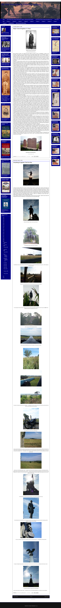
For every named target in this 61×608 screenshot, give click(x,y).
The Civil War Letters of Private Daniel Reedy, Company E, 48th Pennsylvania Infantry (20, 19)
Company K (4, 23)
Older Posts (47, 596)
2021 (4, 221)
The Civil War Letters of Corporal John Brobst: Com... (44, 19)
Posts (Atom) (33, 599)
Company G (43, 21)
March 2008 (5, 268)
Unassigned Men (11, 23)
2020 (4, 223)
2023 (4, 220)
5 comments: (29, 156)
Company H (49, 21)
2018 (4, 226)
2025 (4, 217)
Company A (8, 21)
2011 (3, 236)
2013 (4, 233)
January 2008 (6, 273)
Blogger (36, 605)
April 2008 (5, 267)
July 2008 (5, 262)
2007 (4, 276)
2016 (4, 229)
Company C (20, 21)
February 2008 (6, 271)
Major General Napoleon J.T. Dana (22, 28)
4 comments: (29, 592)
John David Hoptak (6, 32)
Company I (55, 21)
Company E (32, 21)
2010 (4, 238)
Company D (26, 21)
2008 (4, 241)
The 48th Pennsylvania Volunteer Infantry (20, 4)
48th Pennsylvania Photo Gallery (21, 23)
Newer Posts (15, 596)
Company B (14, 21)
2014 (4, 232)
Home (4, 19)
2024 (4, 218)
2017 (4, 227)
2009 (4, 239)
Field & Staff (56, 19)
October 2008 (6, 247)
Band (3, 21)
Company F (37, 21)
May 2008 (5, 265)
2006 (4, 277)
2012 (4, 235)
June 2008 (5, 264)
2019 (4, 224)
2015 (4, 230)
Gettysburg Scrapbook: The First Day (22, 162)
